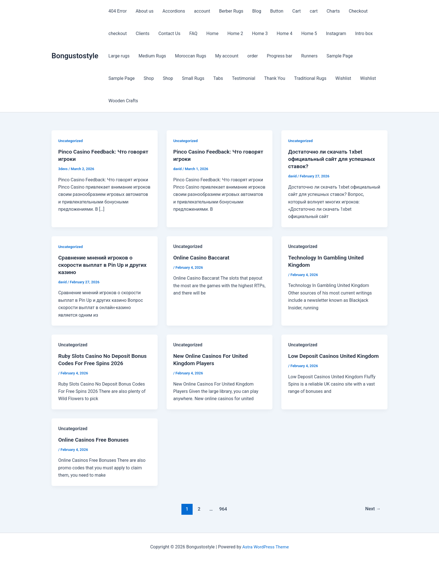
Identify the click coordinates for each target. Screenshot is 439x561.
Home (212, 33)
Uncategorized (71, 140)
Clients (143, 33)
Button (276, 11)
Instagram (336, 33)
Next (372, 508)
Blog (256, 11)
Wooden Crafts (123, 100)
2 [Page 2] (198, 508)
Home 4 (284, 33)
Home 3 (260, 33)
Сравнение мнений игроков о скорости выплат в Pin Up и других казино (104, 264)
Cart (296, 11)
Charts (333, 11)
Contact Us (169, 33)
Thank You (274, 78)
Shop (149, 78)
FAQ (193, 33)
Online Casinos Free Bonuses (94, 439)
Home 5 (309, 33)
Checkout (358, 11)
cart (313, 11)
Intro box (364, 33)
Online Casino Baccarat (202, 257)
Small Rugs (193, 78)
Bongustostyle (75, 56)
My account (227, 56)
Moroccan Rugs (190, 56)
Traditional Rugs (310, 78)
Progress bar (279, 56)
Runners (309, 56)
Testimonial (243, 78)
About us (145, 11)
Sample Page (339, 56)
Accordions (173, 11)
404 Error (117, 11)
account (202, 11)
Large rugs (119, 56)
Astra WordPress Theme (265, 547)
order (252, 56)
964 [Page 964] (223, 508)
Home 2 (235, 33)
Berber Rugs (231, 11)
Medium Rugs (152, 56)
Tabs (218, 78)
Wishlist (343, 78)
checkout (117, 33)
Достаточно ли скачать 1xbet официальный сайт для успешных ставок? (333, 159)
